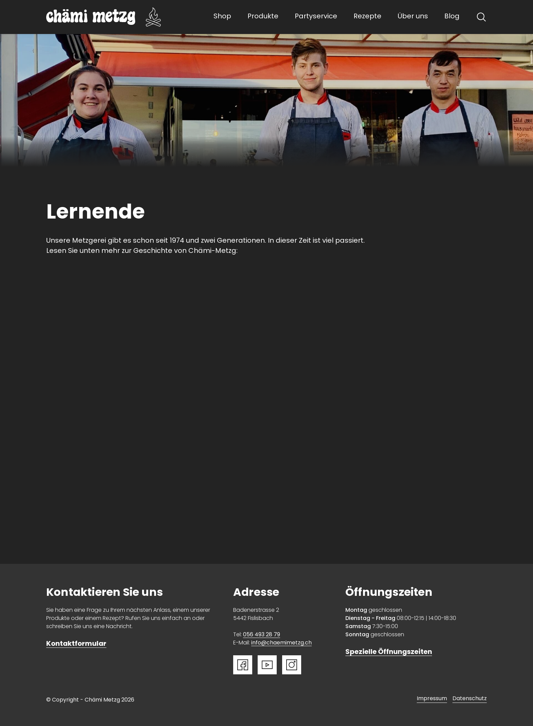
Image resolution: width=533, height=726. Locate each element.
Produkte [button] (262, 16)
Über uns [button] (413, 16)
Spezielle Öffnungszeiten (388, 652)
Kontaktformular (76, 644)
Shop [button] (222, 16)
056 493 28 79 (261, 635)
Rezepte (367, 16)
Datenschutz (469, 699)
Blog (452, 16)
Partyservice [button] (316, 16)
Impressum (432, 699)
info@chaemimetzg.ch (281, 643)
